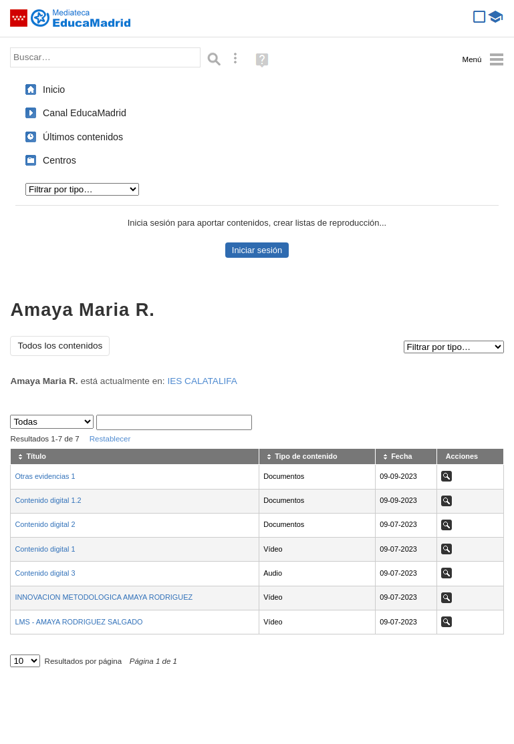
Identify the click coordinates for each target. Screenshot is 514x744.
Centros (59, 160)
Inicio (54, 89)
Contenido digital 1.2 (48, 500)
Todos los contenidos (59, 346)
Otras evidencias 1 (45, 476)
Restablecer (110, 439)
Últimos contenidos (83, 137)
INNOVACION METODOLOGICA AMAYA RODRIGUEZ (103, 597)
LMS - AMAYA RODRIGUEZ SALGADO (78, 622)
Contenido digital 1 (45, 549)
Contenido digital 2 (45, 524)
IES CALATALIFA (202, 381)
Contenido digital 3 (45, 573)
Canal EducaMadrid (84, 113)
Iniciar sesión (257, 250)
